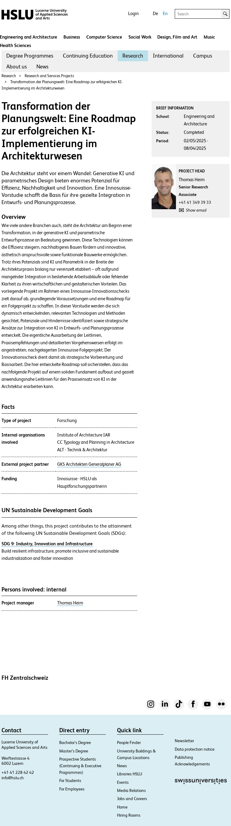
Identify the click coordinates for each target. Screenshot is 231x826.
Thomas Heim (70, 603)
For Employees (72, 789)
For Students (70, 780)
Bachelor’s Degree (75, 742)
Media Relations (131, 790)
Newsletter (184, 740)
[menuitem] (30, 55)
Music (209, 36)
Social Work (139, 36)
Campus (202, 55)
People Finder (129, 742)
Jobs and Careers (132, 798)
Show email (196, 210)
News (42, 66)
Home (122, 807)
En (165, 13)
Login (133, 13)
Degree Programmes (29, 55)
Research (132, 55)
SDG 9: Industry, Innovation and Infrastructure (47, 543)
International (168, 55)
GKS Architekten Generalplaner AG (89, 464)
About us (16, 66)
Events (123, 782)
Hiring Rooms (128, 815)
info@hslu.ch (13, 777)
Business (71, 36)
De (155, 13)
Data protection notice (194, 749)
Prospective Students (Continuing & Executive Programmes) (80, 766)
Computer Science (104, 36)
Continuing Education (88, 55)
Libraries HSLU (129, 773)
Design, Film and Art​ (177, 36)
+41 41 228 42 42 (18, 772)
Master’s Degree (73, 751)
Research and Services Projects (49, 76)
